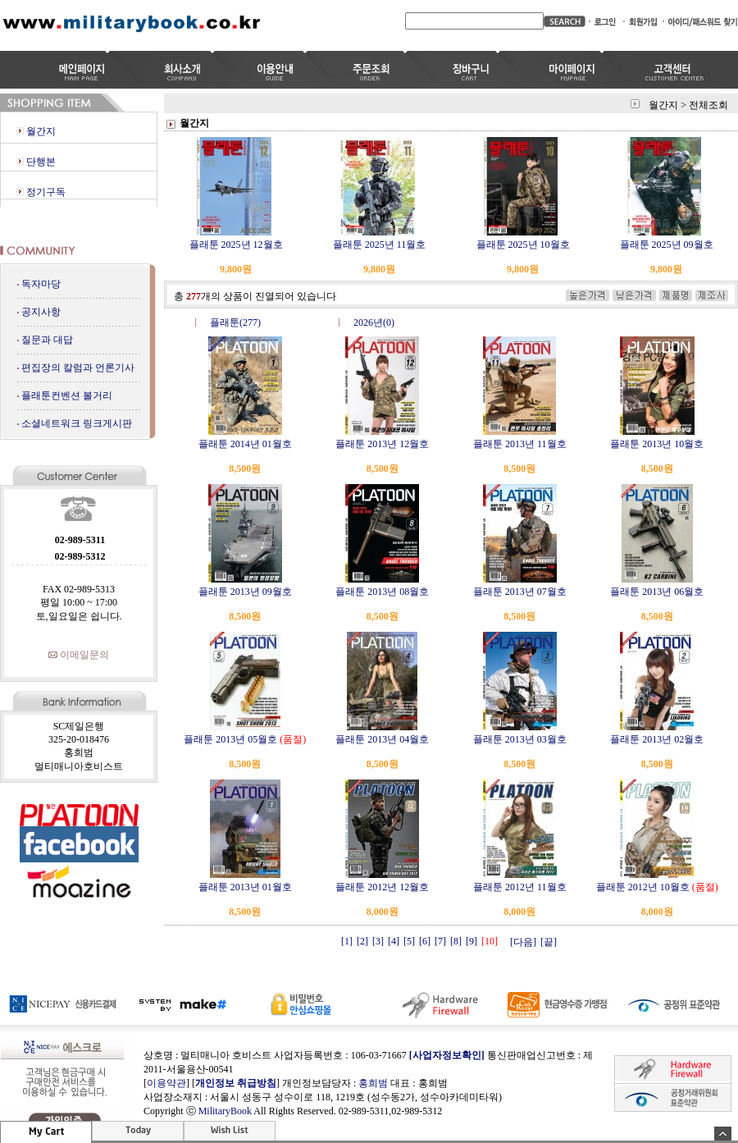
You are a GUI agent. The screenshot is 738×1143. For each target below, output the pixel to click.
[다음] (523, 942)
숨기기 (722, 1134)
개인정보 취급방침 (235, 1083)
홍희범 (373, 1083)
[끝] (548, 942)
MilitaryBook (225, 1111)
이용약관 (166, 1083)
